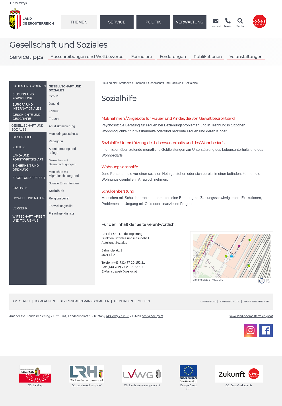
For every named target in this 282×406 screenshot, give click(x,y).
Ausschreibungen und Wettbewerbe (87, 56)
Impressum (197, 305)
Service (117, 22)
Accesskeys (18, 3)
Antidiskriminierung (62, 126)
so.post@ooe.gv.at (124, 275)
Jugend (54, 103)
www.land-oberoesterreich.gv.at (251, 320)
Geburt (53, 96)
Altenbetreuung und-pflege (62, 151)
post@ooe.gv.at (152, 320)
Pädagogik (56, 141)
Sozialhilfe (56, 191)
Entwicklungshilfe (60, 206)
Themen (78, 22)
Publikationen (208, 56)
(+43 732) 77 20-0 (116, 320)
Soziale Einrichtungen (64, 183)
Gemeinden (123, 305)
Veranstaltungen (246, 56)
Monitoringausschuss (63, 133)
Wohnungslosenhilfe (122, 169)
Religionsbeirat (59, 198)
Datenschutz (223, 305)
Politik (153, 22)
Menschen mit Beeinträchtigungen (62, 162)
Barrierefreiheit (254, 305)
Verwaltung (190, 22)
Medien (144, 305)
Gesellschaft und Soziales (164, 83)
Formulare (141, 56)
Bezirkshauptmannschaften (84, 305)
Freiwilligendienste (61, 213)
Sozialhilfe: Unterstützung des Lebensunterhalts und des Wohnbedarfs (172, 144)
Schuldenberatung (120, 194)
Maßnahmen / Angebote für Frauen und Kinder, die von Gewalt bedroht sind (177, 118)
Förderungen (173, 56)
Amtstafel (22, 305)
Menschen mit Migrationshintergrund (64, 174)
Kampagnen (45, 305)
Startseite (125, 83)
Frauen (53, 118)
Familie (54, 111)
